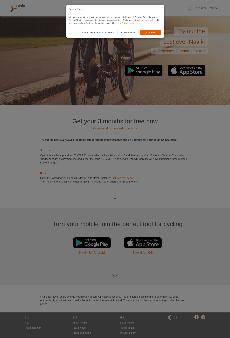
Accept (150, 32)
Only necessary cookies (98, 32)
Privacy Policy (127, 23)
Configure (128, 32)
